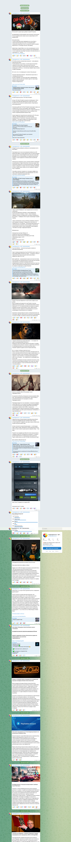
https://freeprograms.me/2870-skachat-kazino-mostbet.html (24, 772)
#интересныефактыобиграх (18, 86)
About (47, 24)
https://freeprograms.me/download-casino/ (21, 739)
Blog (50, 24)
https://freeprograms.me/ (48, 18)
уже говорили (30, 576)
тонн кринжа (22, 572)
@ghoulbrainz (33, 539)
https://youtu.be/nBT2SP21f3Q (18, 491)
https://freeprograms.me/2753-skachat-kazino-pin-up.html (24, 753)
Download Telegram (52, 21)
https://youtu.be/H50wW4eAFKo (19, 89)
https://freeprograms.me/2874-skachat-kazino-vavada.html (24, 824)
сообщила (19, 621)
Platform (56, 24)
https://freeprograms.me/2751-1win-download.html (22, 789)
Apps (53, 24)
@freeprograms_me (52, 8)
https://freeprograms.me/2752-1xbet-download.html (23, 808)
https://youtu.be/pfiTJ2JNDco (18, 587)
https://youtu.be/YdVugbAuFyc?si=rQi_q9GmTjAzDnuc (23, 658)
